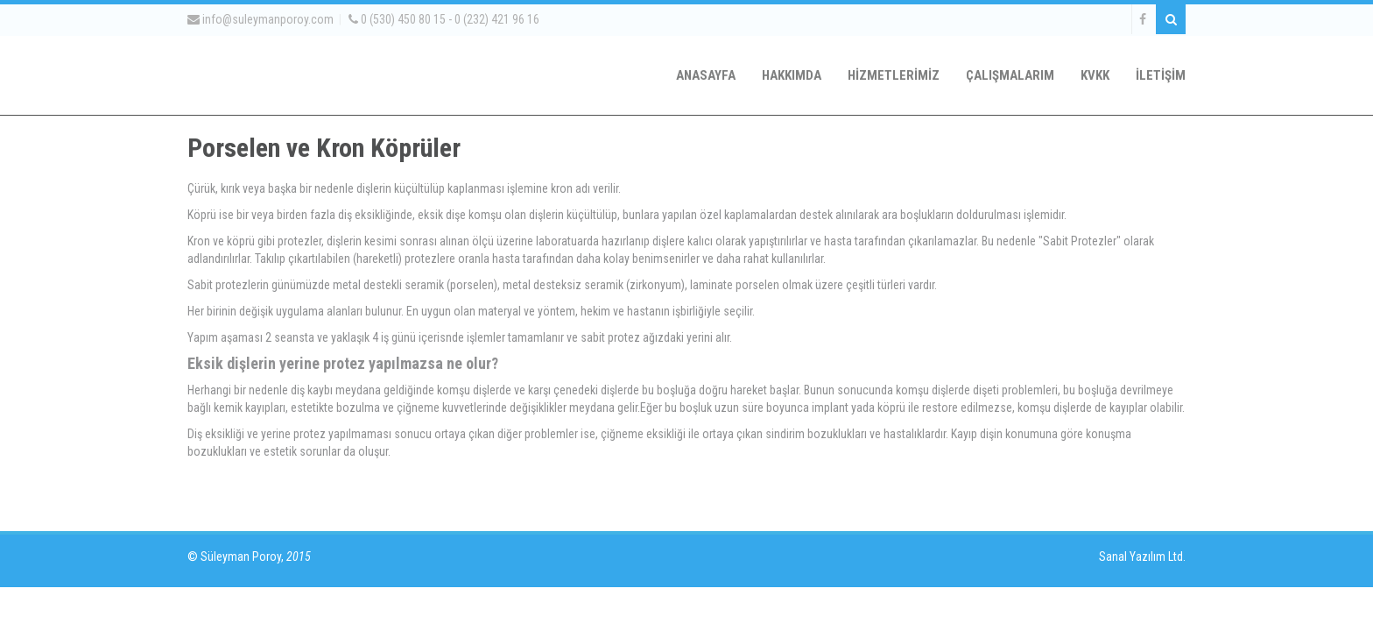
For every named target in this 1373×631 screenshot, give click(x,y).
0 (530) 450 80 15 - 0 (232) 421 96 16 (444, 19)
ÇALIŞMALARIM (1010, 75)
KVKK (1095, 75)
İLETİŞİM (1161, 75)
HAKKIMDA (791, 75)
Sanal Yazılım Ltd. (1141, 556)
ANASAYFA (706, 75)
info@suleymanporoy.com (260, 19)
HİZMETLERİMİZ (894, 75)
